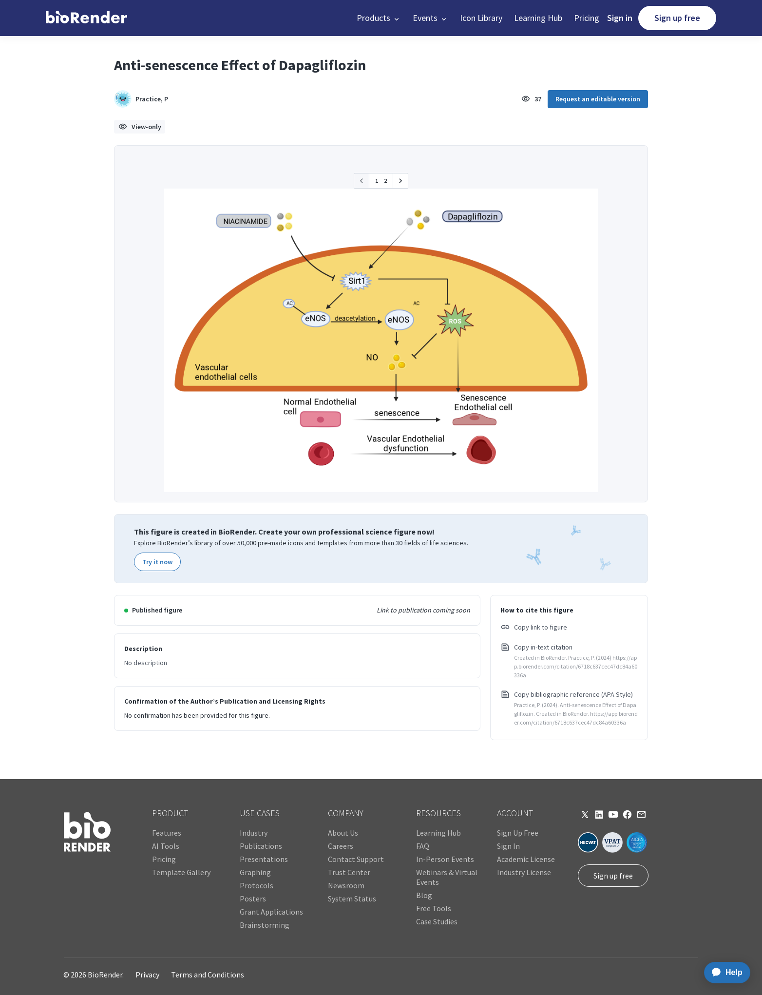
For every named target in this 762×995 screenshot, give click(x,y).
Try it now (157, 561)
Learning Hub (538, 17)
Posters (253, 898)
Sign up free (677, 17)
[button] (379, 18)
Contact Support (356, 859)
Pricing (586, 17)
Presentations (264, 859)
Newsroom (346, 885)
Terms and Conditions (207, 974)
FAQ (422, 846)
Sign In (508, 846)
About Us (343, 833)
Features (166, 833)
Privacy (147, 974)
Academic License (526, 859)
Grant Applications (271, 912)
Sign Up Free (517, 833)
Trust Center (349, 872)
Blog (424, 895)
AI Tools (165, 846)
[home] (86, 18)
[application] (724, 972)
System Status (352, 898)
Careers (340, 846)
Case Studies (436, 921)
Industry (253, 833)
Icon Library (481, 17)
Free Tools (433, 908)
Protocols (256, 885)
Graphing (255, 872)
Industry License (524, 872)
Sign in (619, 17)
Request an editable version (597, 99)
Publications (261, 846)
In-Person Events (445, 859)
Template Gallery (181, 872)
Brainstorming (264, 925)
